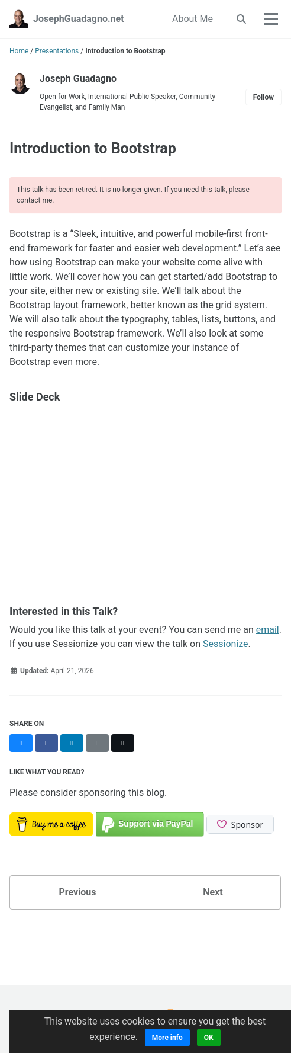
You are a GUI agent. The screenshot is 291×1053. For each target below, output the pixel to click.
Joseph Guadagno (78, 78)
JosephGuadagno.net (78, 18)
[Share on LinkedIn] (71, 743)
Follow (263, 97)
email (267, 629)
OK (209, 1037)
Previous (77, 892)
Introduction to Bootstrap (92, 148)
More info (167, 1037)
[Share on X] (122, 743)
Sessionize (225, 643)
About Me (192, 18)
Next (212, 892)
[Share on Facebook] (46, 743)
